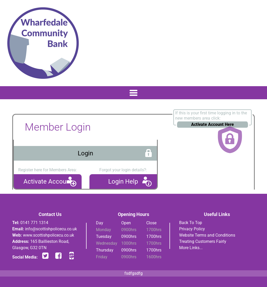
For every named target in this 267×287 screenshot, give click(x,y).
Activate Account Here (212, 124)
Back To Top (190, 222)
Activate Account (47, 181)
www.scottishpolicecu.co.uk (48, 235)
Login (85, 153)
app (71, 255)
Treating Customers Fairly (202, 241)
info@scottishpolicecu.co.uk (51, 228)
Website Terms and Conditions (207, 235)
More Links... (191, 247)
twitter (45, 255)
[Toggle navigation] (133, 92)
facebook (58, 255)
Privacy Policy (192, 228)
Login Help (123, 181)
